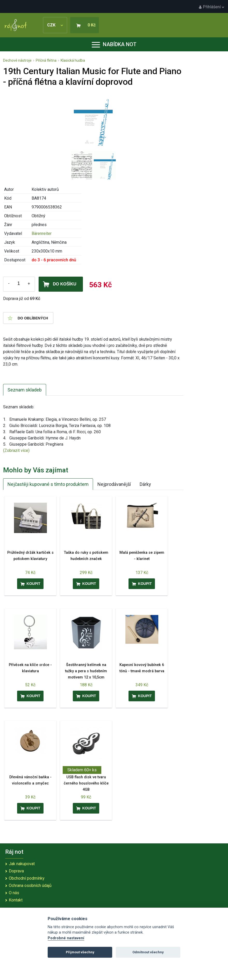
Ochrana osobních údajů (30, 885)
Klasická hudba (73, 60)
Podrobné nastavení (66, 938)
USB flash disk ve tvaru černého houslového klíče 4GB (86, 783)
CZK (55, 25)
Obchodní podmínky (27, 878)
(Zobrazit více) (16, 450)
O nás (14, 892)
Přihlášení (211, 6)
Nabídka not (114, 44)
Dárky (145, 484)
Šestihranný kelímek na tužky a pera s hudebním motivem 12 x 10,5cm (86, 671)
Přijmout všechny (80, 952)
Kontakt (16, 900)
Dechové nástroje (17, 60)
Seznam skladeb (25, 390)
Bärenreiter (42, 233)
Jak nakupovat (22, 863)
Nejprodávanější (114, 484)
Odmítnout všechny (148, 952)
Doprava (16, 871)
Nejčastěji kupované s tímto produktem (48, 484)
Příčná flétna (46, 60)
